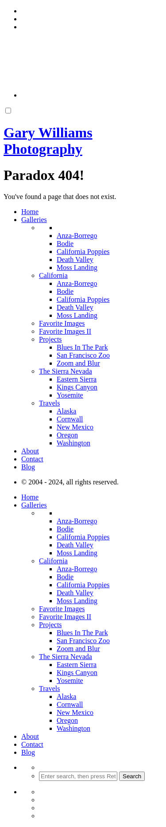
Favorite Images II (65, 331)
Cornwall (70, 419)
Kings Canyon (77, 387)
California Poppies (83, 251)
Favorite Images (62, 323)
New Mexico (75, 427)
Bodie (65, 243)
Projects (50, 339)
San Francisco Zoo (83, 355)
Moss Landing (77, 267)
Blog (28, 467)
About (30, 451)
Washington (73, 443)
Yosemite (70, 395)
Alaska (66, 411)
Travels (49, 403)
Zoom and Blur (78, 363)
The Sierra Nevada (65, 371)
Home (30, 211)
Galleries (34, 219)
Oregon (67, 435)
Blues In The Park (82, 347)
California (53, 275)
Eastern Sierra (77, 379)
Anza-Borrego (77, 235)
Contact (32, 459)
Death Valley (75, 259)
